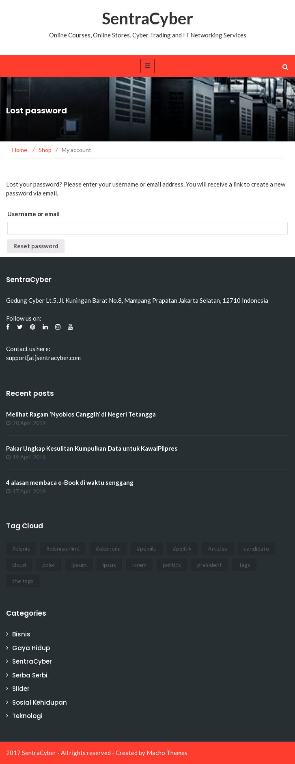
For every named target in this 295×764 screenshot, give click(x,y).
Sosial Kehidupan (39, 702)
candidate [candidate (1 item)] (256, 548)
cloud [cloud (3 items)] (19, 564)
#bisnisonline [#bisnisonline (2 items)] (63, 548)
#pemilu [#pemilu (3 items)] (147, 548)
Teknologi (27, 716)
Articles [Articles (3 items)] (218, 548)
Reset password (35, 246)
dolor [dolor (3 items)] (48, 564)
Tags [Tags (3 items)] (244, 564)
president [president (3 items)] (209, 564)
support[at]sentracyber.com (43, 357)
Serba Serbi (29, 675)
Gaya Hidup (31, 648)
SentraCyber (147, 18)
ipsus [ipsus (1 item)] (109, 564)
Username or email (33, 213)
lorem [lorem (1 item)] (139, 564)
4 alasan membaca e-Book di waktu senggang (70, 482)
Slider (21, 688)
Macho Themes (166, 752)
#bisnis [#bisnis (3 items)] (21, 548)
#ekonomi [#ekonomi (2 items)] (108, 548)
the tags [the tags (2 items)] (23, 580)
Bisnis (21, 634)
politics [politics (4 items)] (172, 564)
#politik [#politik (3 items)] (182, 548)
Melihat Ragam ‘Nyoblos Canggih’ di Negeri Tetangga (81, 414)
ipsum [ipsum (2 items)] (78, 564)
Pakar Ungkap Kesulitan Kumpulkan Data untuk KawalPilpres (91, 448)
